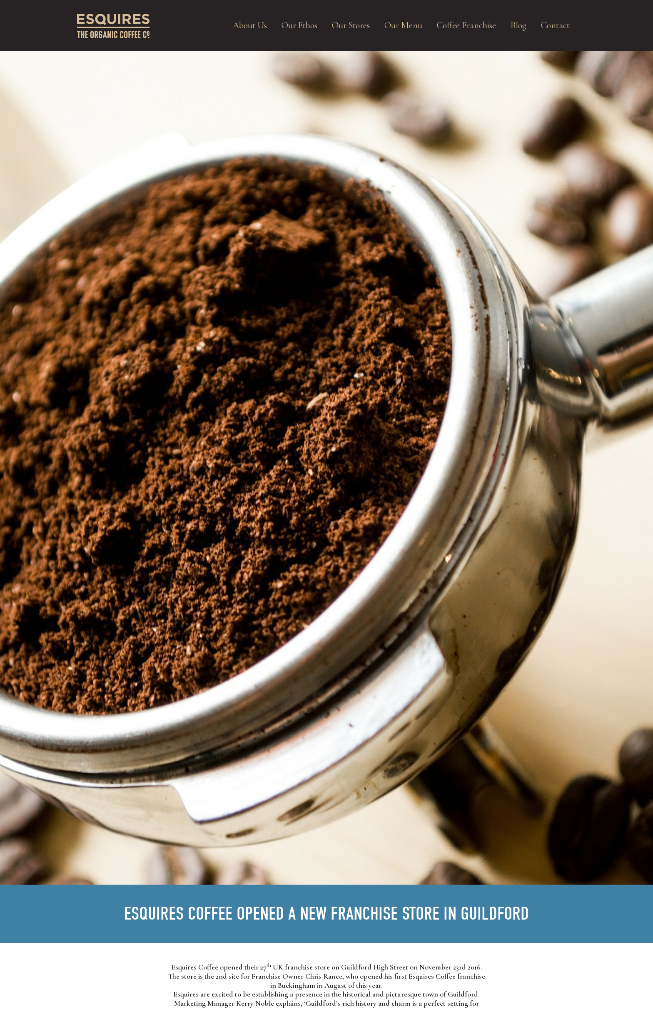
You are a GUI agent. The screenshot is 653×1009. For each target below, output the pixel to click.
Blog (518, 25)
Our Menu (403, 25)
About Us (250, 25)
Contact (555, 25)
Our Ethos (299, 25)
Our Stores (351, 25)
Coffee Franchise (466, 25)
